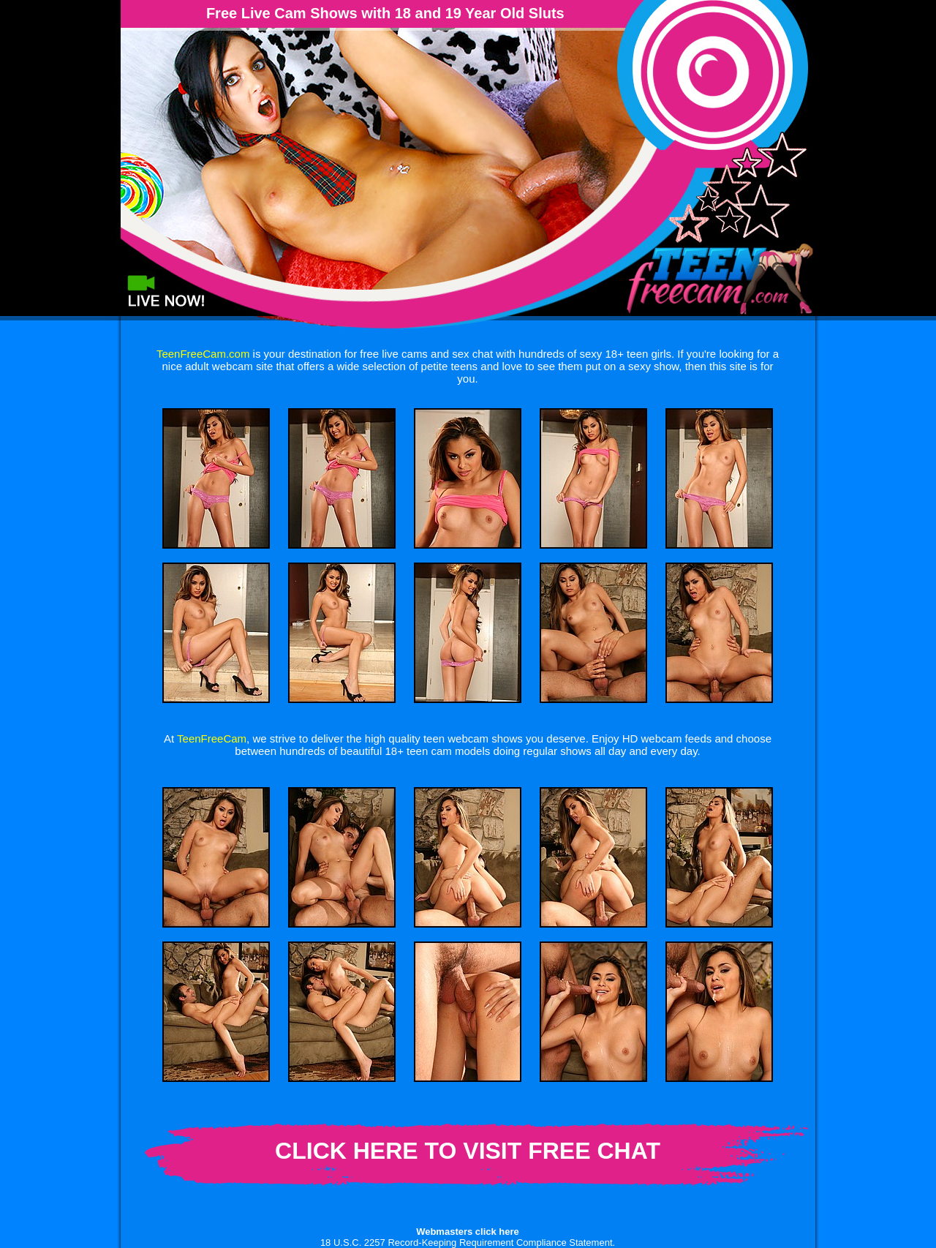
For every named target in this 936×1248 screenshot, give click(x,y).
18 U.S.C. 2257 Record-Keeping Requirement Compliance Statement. (467, 1242)
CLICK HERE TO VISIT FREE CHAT (467, 1151)
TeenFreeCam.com (203, 353)
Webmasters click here (467, 1231)
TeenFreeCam (211, 738)
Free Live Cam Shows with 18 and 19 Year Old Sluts (385, 13)
